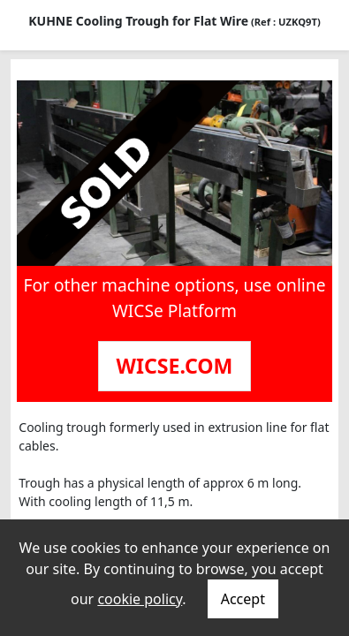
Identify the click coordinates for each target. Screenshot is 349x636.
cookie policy (139, 599)
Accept (243, 599)
